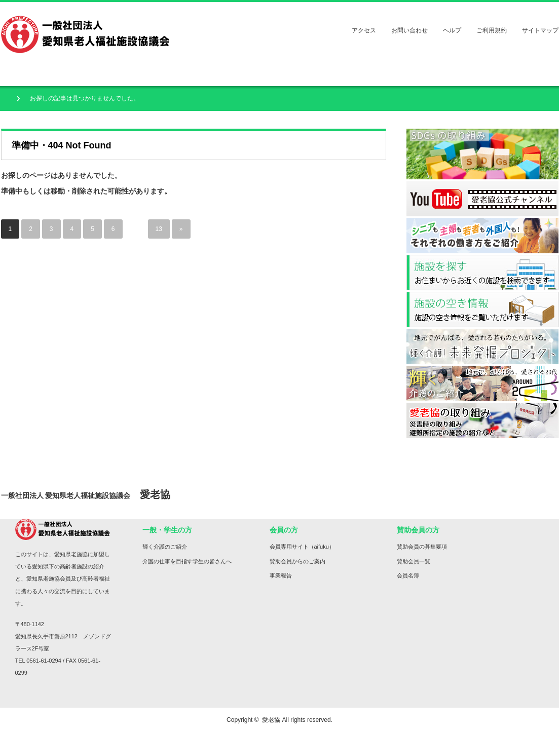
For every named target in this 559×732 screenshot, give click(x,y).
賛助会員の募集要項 (422, 547)
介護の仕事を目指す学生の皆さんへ (187, 561)
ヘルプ (452, 30)
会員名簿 (408, 575)
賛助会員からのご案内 (297, 561)
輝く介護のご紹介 (164, 547)
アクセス (364, 30)
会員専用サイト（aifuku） (302, 547)
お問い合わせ (409, 30)
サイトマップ (540, 30)
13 (159, 229)
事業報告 (281, 575)
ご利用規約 (491, 30)
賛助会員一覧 (413, 561)
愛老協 (271, 719)
